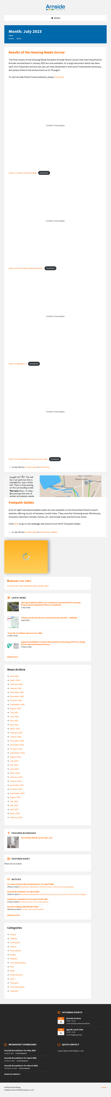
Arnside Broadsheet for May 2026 (20, 1050)
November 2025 (17, 696)
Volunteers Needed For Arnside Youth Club (27, 899)
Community (44, 467)
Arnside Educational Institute (79, 1023)
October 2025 (16, 700)
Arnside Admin (31, 467)
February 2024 (16, 777)
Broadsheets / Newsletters (29, 887)
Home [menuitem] (104, 1087)
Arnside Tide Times (20, 580)
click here (59, 77)
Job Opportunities (18, 962)
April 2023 (14, 809)
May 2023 (14, 805)
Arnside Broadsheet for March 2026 (21, 1065)
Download (44, 173)
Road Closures (16, 974)
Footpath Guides (21, 502)
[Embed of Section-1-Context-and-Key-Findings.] (55, 125)
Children (13, 938)
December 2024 (17, 740)
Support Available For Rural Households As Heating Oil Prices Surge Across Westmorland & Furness (53, 643)
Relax (12, 970)
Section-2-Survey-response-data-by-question (26, 268)
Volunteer (14, 991)
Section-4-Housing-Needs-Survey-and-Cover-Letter (28, 459)
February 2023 (16, 817)
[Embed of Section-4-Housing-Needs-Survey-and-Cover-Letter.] (55, 412)
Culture (65, 894)
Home (11, 38)
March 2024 (15, 773)
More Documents (12, 1074)
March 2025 (15, 728)
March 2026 (15, 680)
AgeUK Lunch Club (74, 1029)
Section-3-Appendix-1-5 (18, 363)
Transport (14, 983)
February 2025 (16, 732)
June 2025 (14, 716)
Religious (70, 887)
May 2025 (14, 720)
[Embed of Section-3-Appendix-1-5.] (55, 316)
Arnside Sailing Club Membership (22, 906)
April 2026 (14, 676)
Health (13, 954)
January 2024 (15, 781)
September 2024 (17, 753)
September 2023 (17, 793)
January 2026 (15, 688)
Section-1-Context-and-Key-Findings (23, 173)
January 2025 (15, 736)
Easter (64, 887)
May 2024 (14, 765)
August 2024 (15, 757)
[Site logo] (55, 9)
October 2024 (16, 749)
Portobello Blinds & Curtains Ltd (36, 837)
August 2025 (15, 708)
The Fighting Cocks (75, 1035)
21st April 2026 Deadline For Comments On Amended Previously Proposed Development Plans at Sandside (51, 603)
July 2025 (14, 712)
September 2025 (17, 704)
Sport (12, 979)
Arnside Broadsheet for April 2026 (20, 1058)
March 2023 (15, 813)
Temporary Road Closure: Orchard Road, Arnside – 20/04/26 (49, 617)
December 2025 (17, 692)
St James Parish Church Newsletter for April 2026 (30, 884)
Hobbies (54, 532)
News (19, 38)
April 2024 (14, 769)
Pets (12, 966)
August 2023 (15, 797)
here (16, 523)
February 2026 (16, 684)
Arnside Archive (73, 1018)
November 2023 (17, 785)
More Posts (12, 657)
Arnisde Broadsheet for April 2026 (23, 891)
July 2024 (14, 761)
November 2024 (17, 744)
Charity (24, 909)
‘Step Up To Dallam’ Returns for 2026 (24, 633)
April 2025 (14, 724)
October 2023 (16, 789)
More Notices (13, 915)
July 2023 (14, 801)
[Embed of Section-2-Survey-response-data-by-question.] (55, 221)
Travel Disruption (17, 987)
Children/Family (46, 887)
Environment (15, 950)
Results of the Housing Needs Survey (37, 52)
